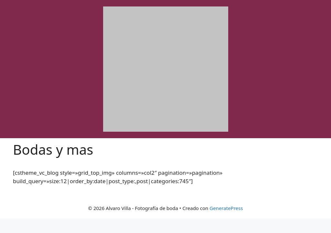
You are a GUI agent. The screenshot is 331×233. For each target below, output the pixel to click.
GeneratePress (226, 208)
